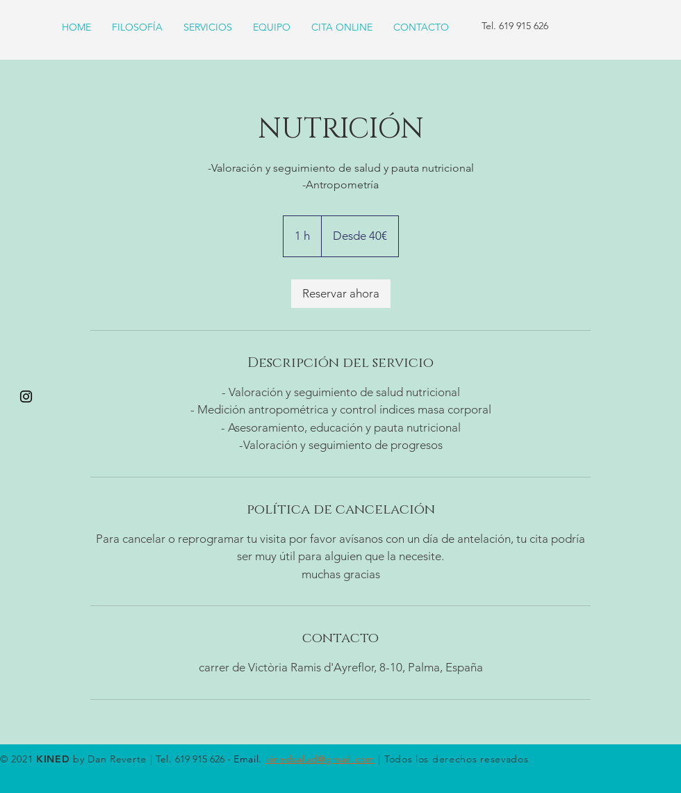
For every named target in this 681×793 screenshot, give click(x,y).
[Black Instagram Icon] (26, 396)
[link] (341, 293)
